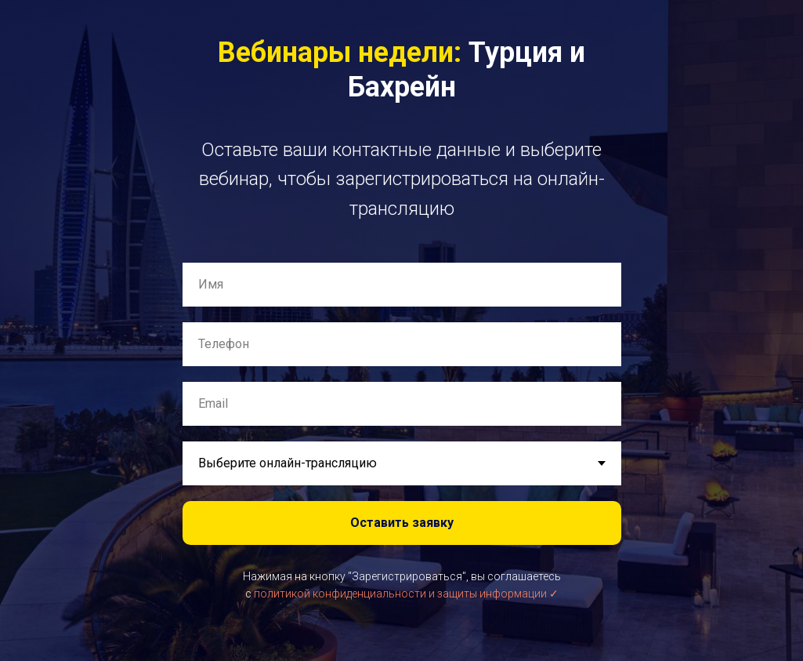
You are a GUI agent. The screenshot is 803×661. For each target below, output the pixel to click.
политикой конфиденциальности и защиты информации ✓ (406, 593)
